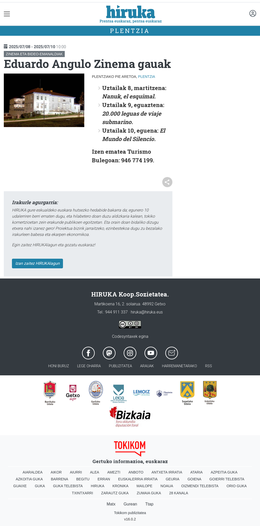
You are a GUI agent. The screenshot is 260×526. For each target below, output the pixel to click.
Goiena (194, 479)
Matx (111, 504)
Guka (40, 486)
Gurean (130, 504)
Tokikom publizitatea (130, 513)
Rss (208, 366)
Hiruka (97, 486)
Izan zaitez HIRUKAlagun (37, 263)
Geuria (173, 479)
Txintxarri (82, 493)
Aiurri (76, 472)
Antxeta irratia (167, 472)
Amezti (113, 472)
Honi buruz (58, 366)
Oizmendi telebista (200, 486)
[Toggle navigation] (7, 14)
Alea (94, 472)
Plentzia (130, 31)
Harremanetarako (179, 366)
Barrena (59, 479)
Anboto (135, 472)
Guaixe (20, 486)
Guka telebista (68, 486)
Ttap (149, 504)
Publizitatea (120, 366)
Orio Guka (236, 486)
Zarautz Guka (114, 493)
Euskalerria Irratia (137, 479)
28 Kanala (178, 493)
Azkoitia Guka (29, 479)
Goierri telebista (226, 479)
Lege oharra (89, 366)
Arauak (147, 366)
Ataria (196, 472)
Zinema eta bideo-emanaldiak (34, 54)
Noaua (166, 486)
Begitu (82, 479)
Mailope (144, 486)
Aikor (56, 472)
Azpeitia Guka (224, 472)
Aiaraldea (33, 472)
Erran (104, 479)
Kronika (120, 486)
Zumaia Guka (149, 493)
